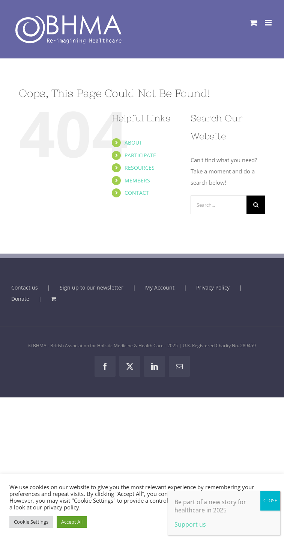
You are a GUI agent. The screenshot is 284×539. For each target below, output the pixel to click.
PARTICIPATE (140, 155)
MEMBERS (137, 180)
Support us (190, 524)
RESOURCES (140, 167)
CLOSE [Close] (270, 500)
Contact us (24, 287)
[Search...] (218, 205)
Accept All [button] (72, 521)
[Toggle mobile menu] (269, 23)
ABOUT (133, 142)
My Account (159, 287)
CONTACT (137, 192)
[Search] (255, 205)
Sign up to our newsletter (91, 287)
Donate (20, 298)
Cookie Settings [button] (31, 521)
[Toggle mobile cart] (253, 23)
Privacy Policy (213, 287)
